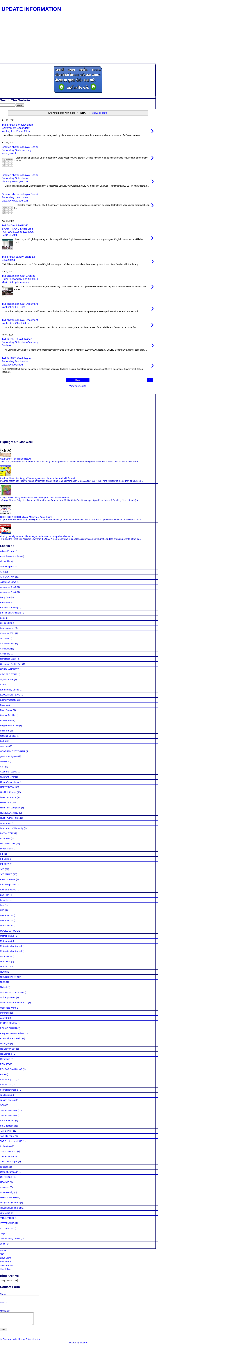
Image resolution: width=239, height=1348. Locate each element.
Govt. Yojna (5, 1258)
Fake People (6, 710)
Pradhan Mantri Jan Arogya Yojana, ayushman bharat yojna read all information (38, 478)
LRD (2, 910)
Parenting (5, 1013)
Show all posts (99, 113)
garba (3, 741)
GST (2, 766)
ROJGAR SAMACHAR (11, 1069)
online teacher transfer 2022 (13, 1002)
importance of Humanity (11, 828)
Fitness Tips (6, 720)
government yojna (9, 756)
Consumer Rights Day (11, 664)
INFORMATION (7, 843)
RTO (2, 1074)
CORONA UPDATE (9, 669)
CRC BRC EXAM (8, 674)
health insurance (8, 797)
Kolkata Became (8, 889)
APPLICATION (7, 577)
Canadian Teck (7, 643)
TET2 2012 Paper (9, 1161)
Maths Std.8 (6, 925)
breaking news (7, 628)
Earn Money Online (9, 689)
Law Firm (4, 895)
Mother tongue (7, 936)
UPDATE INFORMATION (31, 9)
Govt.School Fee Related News (15, 459)
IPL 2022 (4, 864)
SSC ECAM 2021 (8, 1110)
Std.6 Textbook (7, 1120)
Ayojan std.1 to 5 (8, 587)
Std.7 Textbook (7, 1126)
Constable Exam (8, 659)
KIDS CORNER (7, 879)
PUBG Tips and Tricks (11, 1038)
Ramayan (5, 1043)
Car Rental (5, 648)
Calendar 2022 (7, 633)
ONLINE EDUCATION (11, 992)
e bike (3, 684)
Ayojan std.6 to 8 (8, 592)
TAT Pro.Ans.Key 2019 (11, 1141)
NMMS (3, 987)
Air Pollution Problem (10, 556)
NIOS (2, 982)
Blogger (83, 1345)
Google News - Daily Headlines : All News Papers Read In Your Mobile (34, 497)
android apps (6, 566)
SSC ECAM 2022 (8, 1115)
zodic (2, 1244)
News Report (6, 1265)
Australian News (8, 582)
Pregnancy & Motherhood (12, 1033)
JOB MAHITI (6, 874)
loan (2, 905)
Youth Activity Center (10, 1238)
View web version (77, 386)
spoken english (7, 1100)
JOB (2, 869)
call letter (4, 638)
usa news (4, 1187)
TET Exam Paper (8, 1156)
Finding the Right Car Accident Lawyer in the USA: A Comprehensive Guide (36, 536)
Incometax (5, 838)
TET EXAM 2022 (8, 1151)
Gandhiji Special (8, 736)
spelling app (6, 1095)
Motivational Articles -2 (11, 951)
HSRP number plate (10, 818)
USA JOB (4, 1182)
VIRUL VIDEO (7, 1218)
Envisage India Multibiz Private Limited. (22, 1341)
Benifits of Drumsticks (10, 613)
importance (5, 823)
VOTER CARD (7, 1223)
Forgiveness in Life (9, 725)
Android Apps (6, 1261)
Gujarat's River (7, 777)
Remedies (5, 1059)
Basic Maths (6, 602)
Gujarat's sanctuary (9, 782)
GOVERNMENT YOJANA (12, 751)
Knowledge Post (8, 884)
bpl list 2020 (6, 623)
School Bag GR (7, 1079)
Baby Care (5, 597)
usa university (7, 1192)
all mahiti (4, 561)
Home (77, 380)
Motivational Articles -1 (11, 946)
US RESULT (6, 1177)
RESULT (4, 1064)
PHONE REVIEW (8, 1023)
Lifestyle (4, 900)
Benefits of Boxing (9, 607)
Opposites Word (8, 1008)
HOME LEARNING (9, 813)
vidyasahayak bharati (10, 1208)
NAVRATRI (5, 966)
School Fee (5, 1084)
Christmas (5, 654)
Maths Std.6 (6, 915)
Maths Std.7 (6, 920)
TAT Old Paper (7, 1136)
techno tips (5, 1146)
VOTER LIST (6, 1228)
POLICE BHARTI (8, 1028)
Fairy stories (6, 705)
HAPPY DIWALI (8, 787)
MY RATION (6, 956)
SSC (2, 1105)
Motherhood (6, 941)
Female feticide (7, 715)
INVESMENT (6, 848)
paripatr (4, 1018)
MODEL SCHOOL (9, 931)
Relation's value (8, 1049)
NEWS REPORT (8, 977)
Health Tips (5, 802)
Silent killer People (9, 1090)
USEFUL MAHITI (8, 1197)
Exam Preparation (9, 700)
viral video (5, 1213)
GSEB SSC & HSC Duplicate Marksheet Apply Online (26, 517)
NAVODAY (5, 961)
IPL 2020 (4, 859)
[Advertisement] (78, 40)
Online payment (8, 997)
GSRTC (4, 761)
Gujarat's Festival (8, 771)
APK (2, 572)
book (2, 618)
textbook (4, 1167)
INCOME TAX (7, 833)
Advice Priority (7, 551)
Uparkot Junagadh (9, 1172)
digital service (6, 679)
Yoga (2, 1233)
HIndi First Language (10, 807)
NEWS (3, 972)
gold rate (4, 746)
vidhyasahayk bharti (10, 1202)
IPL (2, 854)
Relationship (6, 1054)
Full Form (4, 730)
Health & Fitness (8, 792)
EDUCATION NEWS (10, 695)
